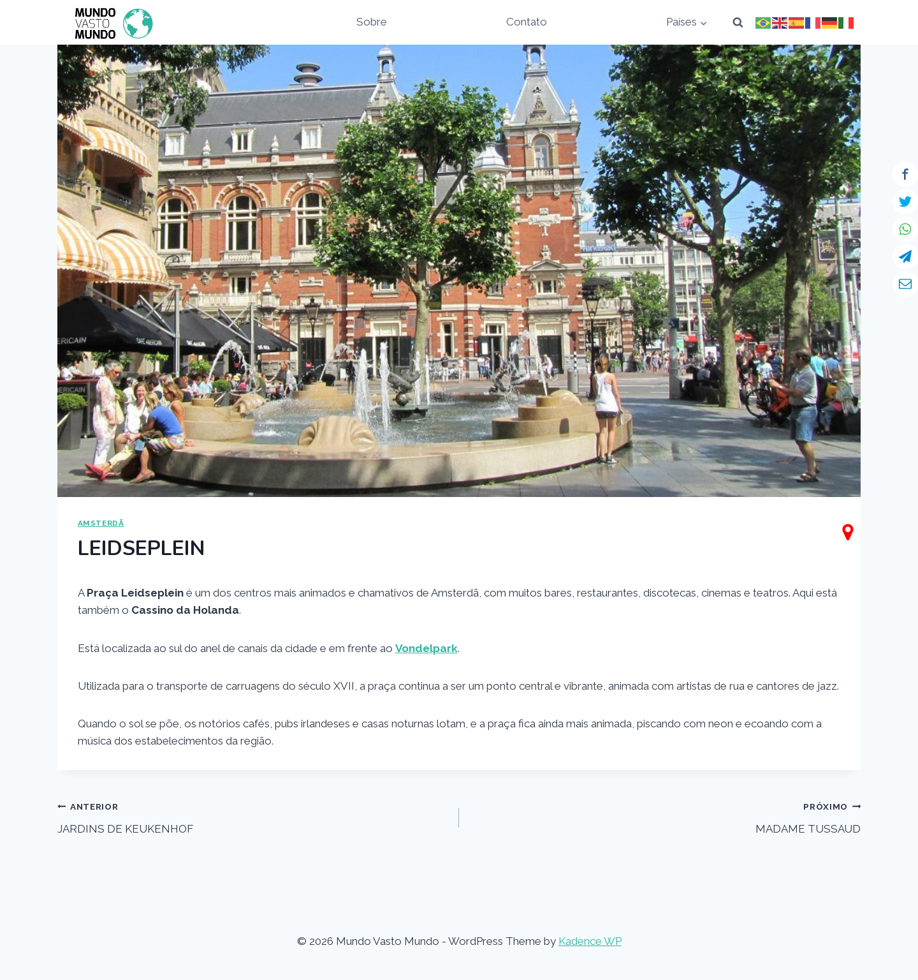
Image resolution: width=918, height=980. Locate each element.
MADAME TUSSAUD (665, 816)
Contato (526, 21)
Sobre (371, 21)
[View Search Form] (738, 22)
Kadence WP (590, 941)
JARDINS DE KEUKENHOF (252, 816)
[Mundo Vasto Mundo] (111, 22)
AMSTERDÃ (101, 523)
